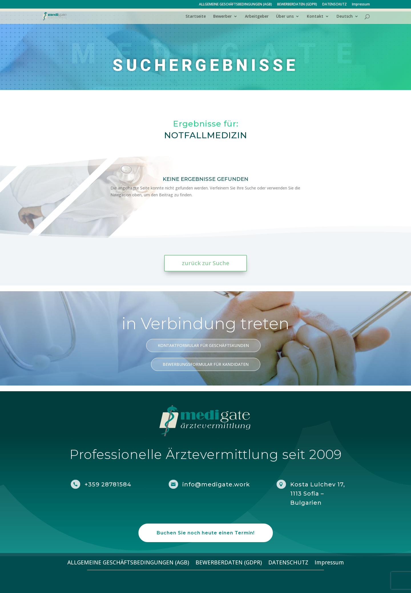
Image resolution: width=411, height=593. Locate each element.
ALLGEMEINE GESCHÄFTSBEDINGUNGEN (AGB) (235, 5)
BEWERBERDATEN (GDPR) (297, 5)
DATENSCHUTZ (334, 5)
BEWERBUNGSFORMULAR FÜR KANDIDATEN (206, 364)
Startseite (196, 16)
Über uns (285, 16)
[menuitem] (347, 19)
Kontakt (315, 16)
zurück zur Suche (205, 263)
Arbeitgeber (257, 16)
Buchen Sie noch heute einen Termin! (206, 533)
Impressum (361, 5)
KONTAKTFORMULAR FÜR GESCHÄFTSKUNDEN (203, 345)
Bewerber (222, 16)
